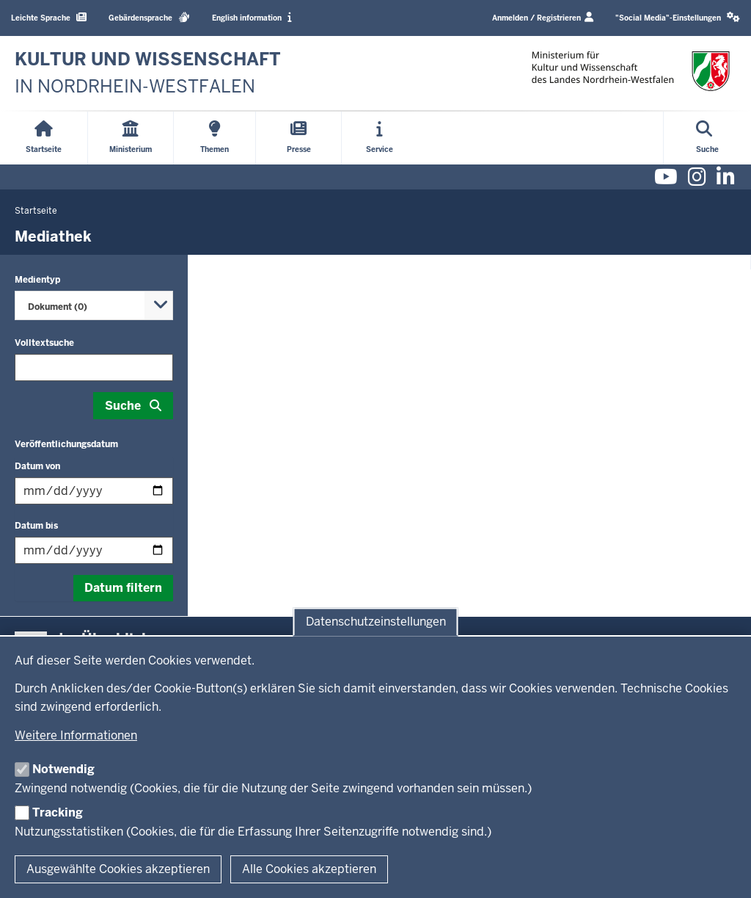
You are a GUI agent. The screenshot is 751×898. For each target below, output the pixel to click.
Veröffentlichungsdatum (66, 444)
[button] (677, 18)
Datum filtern (123, 587)
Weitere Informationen (76, 735)
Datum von (37, 466)
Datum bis (36, 526)
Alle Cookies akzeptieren (309, 869)
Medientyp (37, 280)
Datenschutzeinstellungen (376, 621)
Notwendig (63, 769)
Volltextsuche (44, 343)
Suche (123, 405)
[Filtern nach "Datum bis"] (94, 550)
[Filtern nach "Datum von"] (94, 490)
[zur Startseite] (148, 73)
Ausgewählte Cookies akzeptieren (118, 869)
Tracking (57, 812)
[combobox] (94, 305)
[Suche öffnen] (707, 138)
